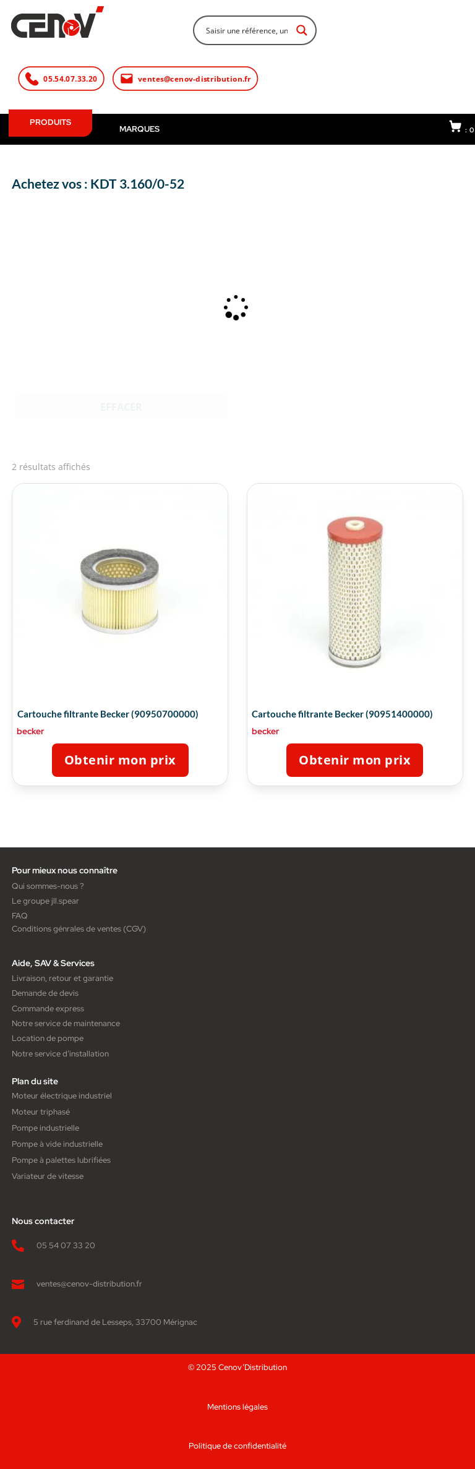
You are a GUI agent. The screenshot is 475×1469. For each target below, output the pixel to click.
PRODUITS (50, 122)
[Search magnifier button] (301, 30)
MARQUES (139, 129)
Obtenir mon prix (120, 760)
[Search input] (247, 29)
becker (30, 731)
